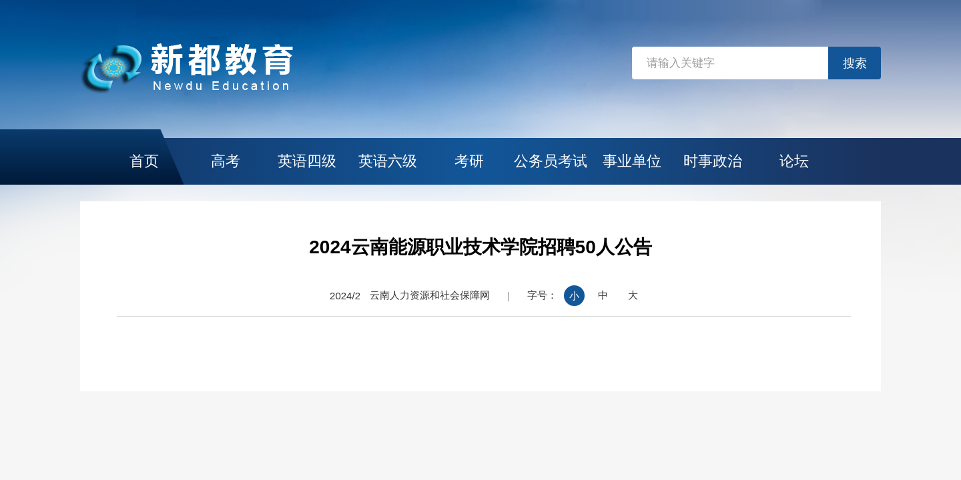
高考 (225, 161)
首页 (144, 161)
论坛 (794, 161)
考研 (469, 161)
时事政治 (712, 161)
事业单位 (632, 161)
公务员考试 (550, 161)
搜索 (855, 63)
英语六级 (387, 161)
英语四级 (307, 161)
